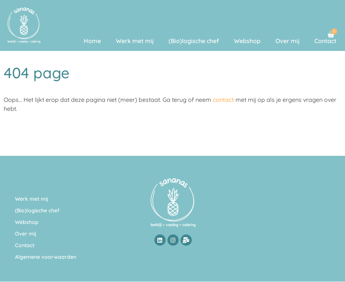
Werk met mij (135, 41)
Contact (325, 41)
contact (223, 99)
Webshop (247, 41)
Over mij (287, 41)
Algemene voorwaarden (45, 257)
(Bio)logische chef (194, 41)
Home (92, 41)
